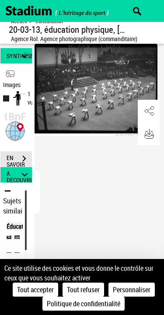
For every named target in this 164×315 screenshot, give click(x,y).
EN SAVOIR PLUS (19, 160)
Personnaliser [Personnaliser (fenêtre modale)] (131, 289)
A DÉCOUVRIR (19, 174)
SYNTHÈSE (19, 55)
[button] (15, 130)
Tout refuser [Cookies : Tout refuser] (83, 289)
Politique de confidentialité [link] (83, 303)
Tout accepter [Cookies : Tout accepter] (35, 289)
